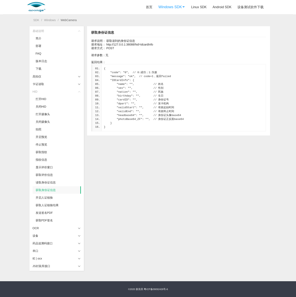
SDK (36, 20)
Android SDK (222, 7)
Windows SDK (171, 7)
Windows (50, 20)
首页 (149, 7)
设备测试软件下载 (250, 7)
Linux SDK (199, 7)
